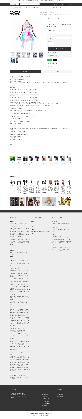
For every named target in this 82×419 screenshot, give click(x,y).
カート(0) (69, 4)
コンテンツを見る (35, 7)
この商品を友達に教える (52, 63)
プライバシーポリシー (46, 401)
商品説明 (25, 71)
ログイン (62, 4)
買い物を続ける (50, 66)
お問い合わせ (61, 7)
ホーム (11, 7)
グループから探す (26, 7)
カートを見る (60, 394)
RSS (42, 405)
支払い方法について (46, 391)
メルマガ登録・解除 (53, 7)
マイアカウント (60, 389)
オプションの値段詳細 (52, 52)
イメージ (57, 71)
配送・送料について (46, 394)
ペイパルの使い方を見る (57, 250)
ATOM (45, 405)
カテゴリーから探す (17, 7)
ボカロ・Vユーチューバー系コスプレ (55, 18)
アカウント (55, 4)
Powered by (41, 415)
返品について (44, 396)
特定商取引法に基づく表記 (52, 55)
